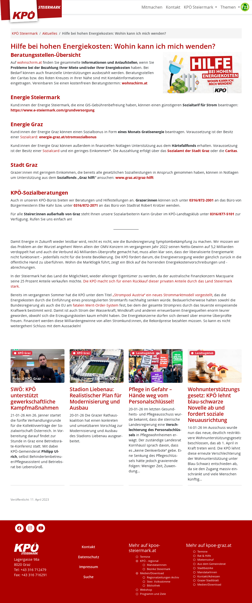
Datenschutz (88, 557)
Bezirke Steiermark (158, 569)
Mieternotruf (205, 559)
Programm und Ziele (153, 594)
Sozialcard (28, 137)
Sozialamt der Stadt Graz (188, 150)
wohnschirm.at (29, 62)
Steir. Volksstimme (158, 581)
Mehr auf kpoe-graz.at (208, 545)
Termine (145, 556)
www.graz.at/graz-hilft (134, 177)
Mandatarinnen (157, 565)
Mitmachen (152, 7)
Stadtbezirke (205, 568)
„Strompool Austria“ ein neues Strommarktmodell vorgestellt (162, 295)
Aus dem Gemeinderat (211, 564)
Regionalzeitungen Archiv (163, 577)
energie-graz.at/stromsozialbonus (67, 137)
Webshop (146, 589)
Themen (228, 7)
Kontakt (173, 7)
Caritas (231, 150)
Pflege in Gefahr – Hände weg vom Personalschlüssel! (151, 395)
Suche (88, 576)
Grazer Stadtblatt (208, 580)
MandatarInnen (207, 572)
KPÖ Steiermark (199, 7)
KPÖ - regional (149, 561)
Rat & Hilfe (204, 555)
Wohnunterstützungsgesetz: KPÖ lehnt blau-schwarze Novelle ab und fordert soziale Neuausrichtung (214, 404)
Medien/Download (152, 573)
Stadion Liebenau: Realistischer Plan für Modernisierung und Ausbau (96, 398)
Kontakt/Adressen (208, 576)
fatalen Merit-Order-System (95, 305)
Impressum (88, 566)
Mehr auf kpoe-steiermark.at (144, 547)
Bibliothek (153, 585)
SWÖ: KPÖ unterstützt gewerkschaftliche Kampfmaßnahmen (35, 398)
